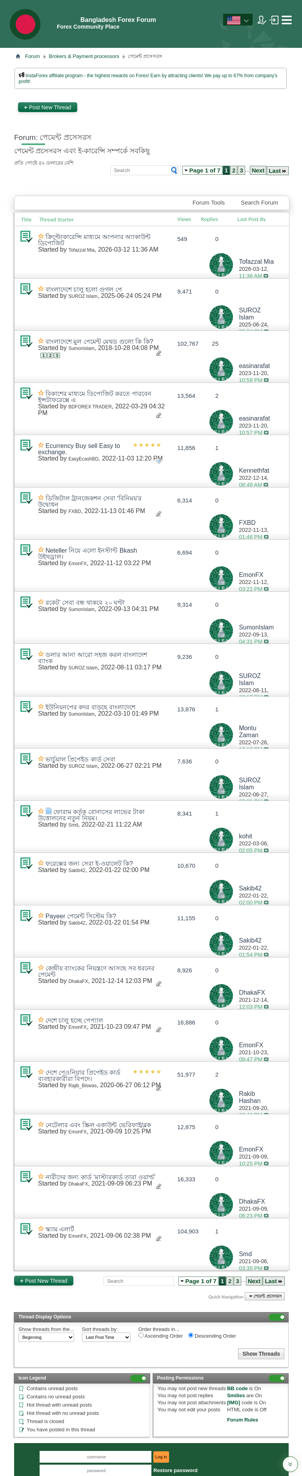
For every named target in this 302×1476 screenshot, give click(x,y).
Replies (209, 219)
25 (215, 343)
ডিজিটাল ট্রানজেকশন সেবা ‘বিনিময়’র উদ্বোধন (90, 501)
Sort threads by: (100, 1329)
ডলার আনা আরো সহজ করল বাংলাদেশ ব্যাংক (92, 657)
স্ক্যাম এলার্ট (59, 1229)
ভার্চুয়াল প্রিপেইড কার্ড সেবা (80, 759)
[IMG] (233, 1402)
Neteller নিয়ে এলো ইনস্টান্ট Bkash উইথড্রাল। (87, 553)
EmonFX (77, 563)
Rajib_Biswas (82, 1085)
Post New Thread (47, 107)
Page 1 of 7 (204, 170)
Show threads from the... (46, 1329)
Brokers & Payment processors (84, 56)
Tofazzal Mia (81, 250)
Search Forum (259, 202)
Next (258, 170)
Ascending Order (160, 1336)
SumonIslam (81, 348)
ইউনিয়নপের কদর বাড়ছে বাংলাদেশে (90, 707)
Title (26, 219)
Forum (32, 56)
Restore (175, 1470)
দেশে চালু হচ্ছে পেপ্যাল (74, 1020)
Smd (73, 825)
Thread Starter (56, 219)
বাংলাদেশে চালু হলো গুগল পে (83, 289)
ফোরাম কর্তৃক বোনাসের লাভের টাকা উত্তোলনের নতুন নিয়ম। (91, 815)
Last (278, 170)
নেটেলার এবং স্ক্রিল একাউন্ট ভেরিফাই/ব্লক (98, 1125)
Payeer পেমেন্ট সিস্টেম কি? (80, 916)
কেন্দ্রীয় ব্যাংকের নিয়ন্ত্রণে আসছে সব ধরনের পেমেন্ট (96, 971)
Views (184, 219)
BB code (237, 1388)
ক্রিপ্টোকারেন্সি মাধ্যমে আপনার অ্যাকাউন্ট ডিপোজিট (94, 240)
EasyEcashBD (83, 459)
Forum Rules (242, 1420)
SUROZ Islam (82, 296)
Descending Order (212, 1336)
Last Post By (255, 219)
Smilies (236, 1395)
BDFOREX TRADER (89, 407)
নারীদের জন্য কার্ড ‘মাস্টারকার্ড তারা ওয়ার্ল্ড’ (100, 1177)
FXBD (74, 511)
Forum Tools (209, 202)
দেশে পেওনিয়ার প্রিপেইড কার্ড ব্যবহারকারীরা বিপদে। (79, 1075)
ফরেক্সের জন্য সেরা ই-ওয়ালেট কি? (89, 863)
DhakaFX (78, 981)
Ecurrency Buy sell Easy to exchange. (79, 448)
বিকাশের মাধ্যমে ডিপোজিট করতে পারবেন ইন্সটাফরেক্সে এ (94, 396)
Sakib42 (76, 870)
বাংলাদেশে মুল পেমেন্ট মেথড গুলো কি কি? (99, 341)
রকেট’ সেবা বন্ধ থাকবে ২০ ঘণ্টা (85, 602)
